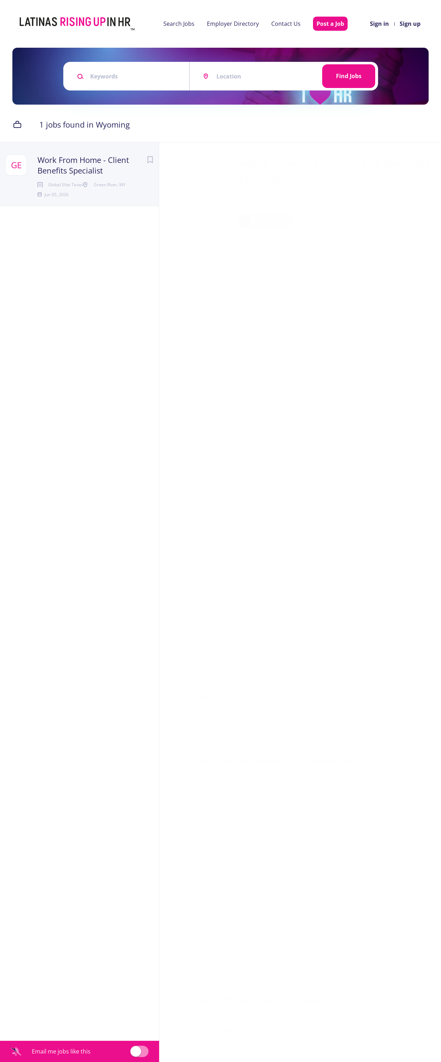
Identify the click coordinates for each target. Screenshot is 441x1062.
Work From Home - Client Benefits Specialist (83, 165)
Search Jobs (179, 23)
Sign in (379, 23)
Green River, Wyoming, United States (249, 254)
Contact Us (286, 23)
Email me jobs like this (61, 1051)
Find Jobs (348, 76)
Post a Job (330, 24)
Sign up (410, 23)
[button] (425, 221)
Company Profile (223, 1031)
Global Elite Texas (272, 197)
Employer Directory (233, 23)
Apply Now (267, 220)
